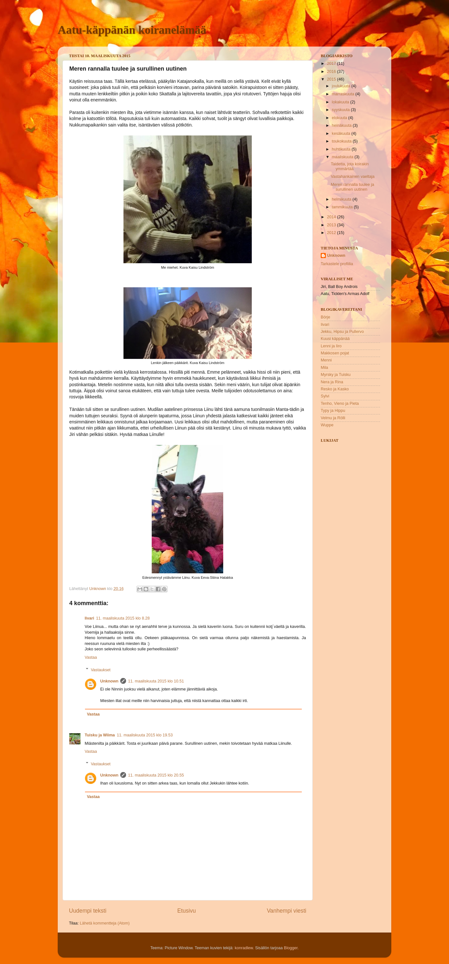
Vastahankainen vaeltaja (352, 176)
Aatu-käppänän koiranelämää (132, 29)
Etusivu (186, 911)
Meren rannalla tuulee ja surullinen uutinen (352, 187)
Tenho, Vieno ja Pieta (340, 403)
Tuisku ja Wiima (100, 735)
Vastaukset (100, 669)
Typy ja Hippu (333, 410)
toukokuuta (342, 141)
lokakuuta (341, 102)
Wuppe (327, 425)
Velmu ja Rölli (333, 418)
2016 (332, 71)
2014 (332, 217)
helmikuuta (342, 199)
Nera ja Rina (332, 382)
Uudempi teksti (87, 911)
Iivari (89, 618)
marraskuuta (344, 94)
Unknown (109, 681)
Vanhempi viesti (286, 911)
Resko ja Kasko (335, 389)
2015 (332, 79)
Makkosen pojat (335, 353)
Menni (326, 360)
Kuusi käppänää (335, 338)
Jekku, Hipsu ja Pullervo (342, 331)
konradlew (244, 948)
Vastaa (91, 657)
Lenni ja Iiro (331, 346)
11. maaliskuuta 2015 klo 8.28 (122, 618)
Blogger (291, 948)
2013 (332, 225)
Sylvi (325, 396)
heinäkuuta (342, 125)
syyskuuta (341, 110)
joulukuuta (342, 86)
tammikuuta (343, 207)
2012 (332, 232)
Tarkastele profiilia (337, 264)
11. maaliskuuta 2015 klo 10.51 (156, 681)
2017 (332, 63)
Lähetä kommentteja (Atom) (105, 923)
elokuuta (340, 118)
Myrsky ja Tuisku (336, 374)
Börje (325, 317)
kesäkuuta (342, 133)
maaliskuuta (343, 157)
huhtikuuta (342, 149)
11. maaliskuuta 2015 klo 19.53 (145, 735)
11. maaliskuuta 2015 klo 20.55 (156, 775)
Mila (324, 367)
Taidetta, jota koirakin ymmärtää (350, 166)
